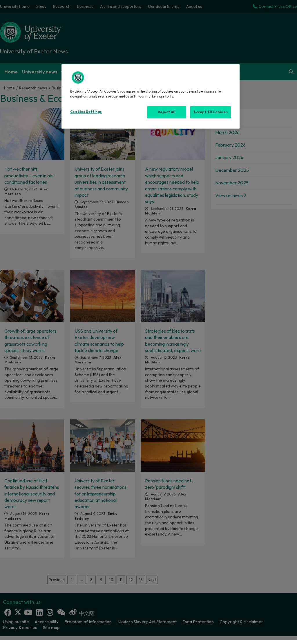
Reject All (166, 112)
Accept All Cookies (210, 112)
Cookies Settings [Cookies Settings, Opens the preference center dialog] (86, 112)
